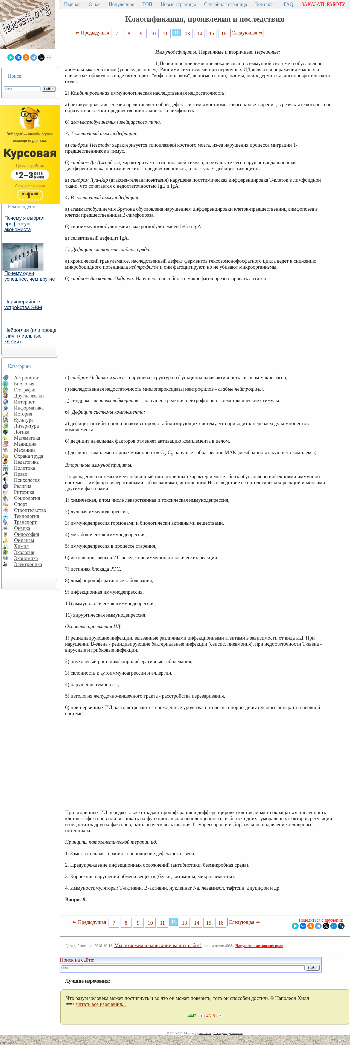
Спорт (20, 504)
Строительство (30, 510)
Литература (26, 426)
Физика (22, 528)
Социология (27, 498)
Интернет (24, 402)
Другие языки (29, 396)
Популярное (121, 4)
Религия (22, 486)
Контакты (265, 4)
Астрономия (27, 378)
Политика (24, 468)
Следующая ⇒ (247, 33)
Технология (26, 516)
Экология (24, 552)
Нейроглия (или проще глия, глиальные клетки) (30, 335)
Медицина (25, 444)
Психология (27, 480)
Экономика (26, 558)
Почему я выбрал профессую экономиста (24, 223)
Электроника (28, 564)
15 (211, 33)
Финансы (24, 540)
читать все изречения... (101, 1004)
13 (187, 33)
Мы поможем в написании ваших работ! (158, 945)
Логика (21, 432)
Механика (25, 450)
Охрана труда (28, 456)
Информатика (29, 408)
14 (199, 33)
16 (223, 33)
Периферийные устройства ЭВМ (23, 304)
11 (165, 33)
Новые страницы (178, 4)
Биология (24, 384)
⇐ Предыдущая (92, 33)
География (25, 390)
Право (20, 474)
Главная (72, 4)
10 (153, 33)
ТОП (147, 4)
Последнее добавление (227, 1033)
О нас (94, 4)
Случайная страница (225, 4)
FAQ (288, 4)
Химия (21, 546)
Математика (27, 438)
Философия (26, 534)
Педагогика (26, 462)
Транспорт (25, 522)
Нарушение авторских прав (259, 946)
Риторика (24, 492)
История (23, 414)
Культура (24, 420)
